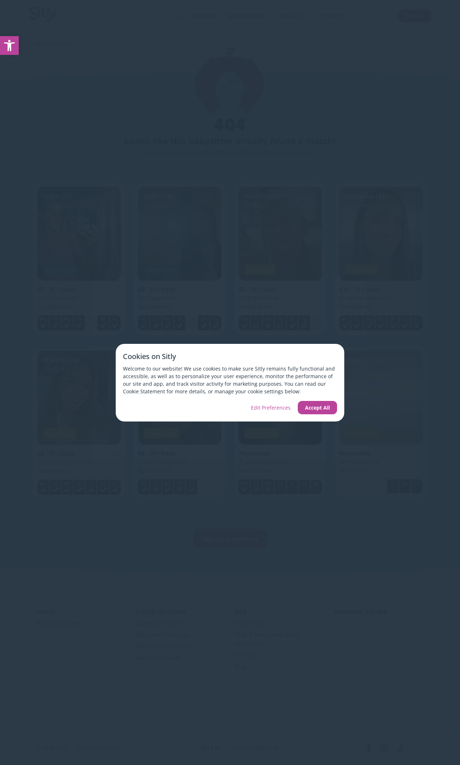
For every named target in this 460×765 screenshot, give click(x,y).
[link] (9, 45)
